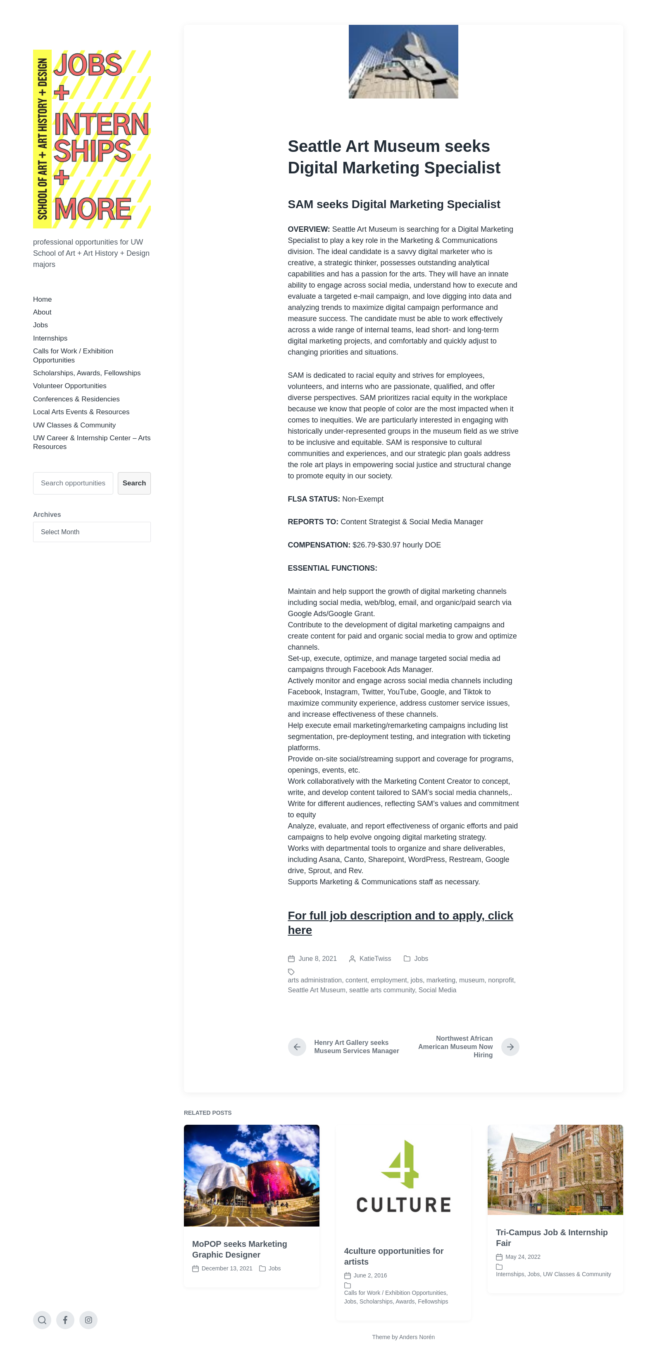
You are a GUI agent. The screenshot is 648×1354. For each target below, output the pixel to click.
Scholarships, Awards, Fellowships (87, 373)
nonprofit (501, 980)
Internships (50, 338)
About (42, 312)
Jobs (40, 325)
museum (471, 980)
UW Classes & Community (74, 425)
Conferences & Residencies (76, 399)
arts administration (315, 980)
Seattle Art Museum (317, 990)
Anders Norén (417, 1337)
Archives (47, 514)
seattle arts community (382, 990)
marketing (440, 980)
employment (389, 980)
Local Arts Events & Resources (81, 412)
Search (134, 483)
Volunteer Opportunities (70, 386)
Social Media (438, 990)
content (356, 980)
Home (42, 299)
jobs (417, 980)
